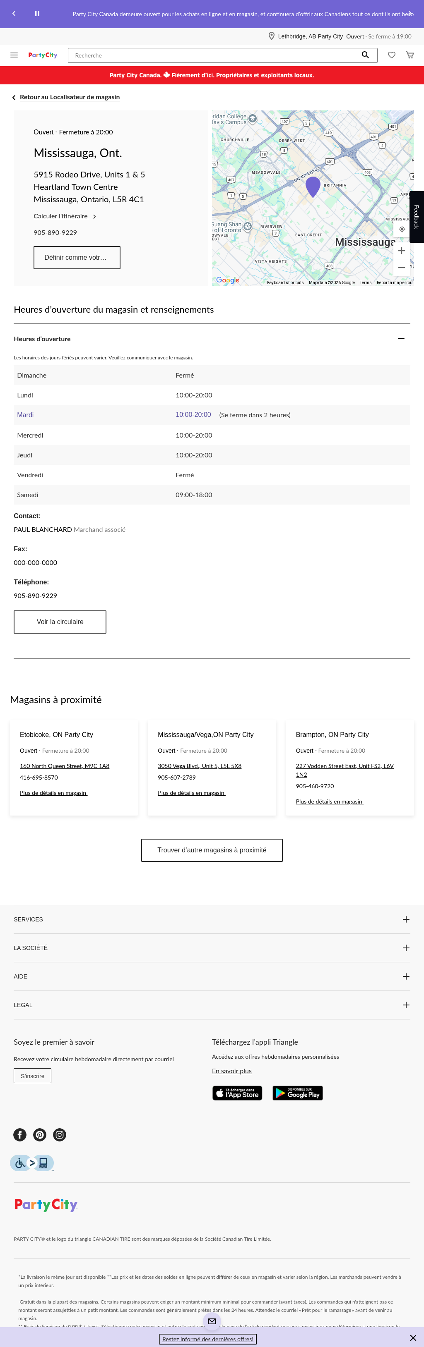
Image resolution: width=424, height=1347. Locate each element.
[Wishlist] (392, 55)
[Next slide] (410, 14)
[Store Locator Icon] (271, 36)
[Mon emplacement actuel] (401, 228)
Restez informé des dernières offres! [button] (207, 1338)
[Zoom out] (401, 267)
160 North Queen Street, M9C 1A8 (64, 765)
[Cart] (410, 55)
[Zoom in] (401, 250)
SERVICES (212, 919)
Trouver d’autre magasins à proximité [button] (212, 850)
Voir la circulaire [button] (60, 621)
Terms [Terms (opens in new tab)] (366, 282)
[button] (366, 55)
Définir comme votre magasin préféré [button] (82, 257)
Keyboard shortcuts (285, 282)
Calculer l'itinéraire (65, 216)
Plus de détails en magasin (54, 792)
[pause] (37, 14)
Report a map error (394, 282)
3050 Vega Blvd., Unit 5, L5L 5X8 (199, 765)
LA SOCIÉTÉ (212, 948)
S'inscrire (32, 1076)
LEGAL (212, 1005)
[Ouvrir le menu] (14, 55)
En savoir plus (232, 1070)
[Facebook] (19, 1134)
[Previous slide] (14, 14)
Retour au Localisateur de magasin (70, 96)
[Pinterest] (39, 1134)
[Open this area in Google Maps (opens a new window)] (227, 280)
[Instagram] (59, 1134)
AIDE (212, 976)
